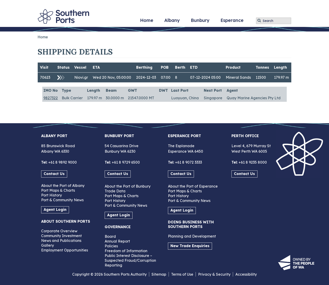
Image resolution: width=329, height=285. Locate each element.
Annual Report (117, 241)
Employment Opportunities (64, 250)
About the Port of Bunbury (128, 186)
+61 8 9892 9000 (62, 162)
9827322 (50, 98)
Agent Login (55, 209)
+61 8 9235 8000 (252, 162)
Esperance (232, 21)
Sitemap (158, 274)
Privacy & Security (214, 274)
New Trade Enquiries (190, 245)
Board (110, 236)
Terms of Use (182, 274)
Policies (111, 246)
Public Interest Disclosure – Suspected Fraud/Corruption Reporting (130, 260)
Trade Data (115, 191)
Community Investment (61, 235)
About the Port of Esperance (193, 186)
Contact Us (54, 173)
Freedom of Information (126, 250)
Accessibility (246, 274)
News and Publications (61, 240)
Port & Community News (62, 200)
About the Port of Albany (63, 185)
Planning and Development (192, 236)
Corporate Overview (59, 231)
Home (146, 21)
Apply (259, 20)
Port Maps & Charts (58, 190)
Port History (51, 195)
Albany (172, 21)
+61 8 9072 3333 (188, 162)
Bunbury (200, 21)
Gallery (47, 245)
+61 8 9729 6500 (125, 162)
